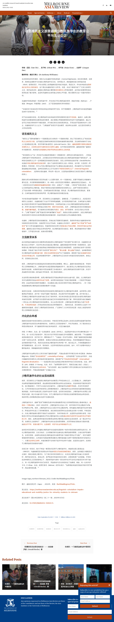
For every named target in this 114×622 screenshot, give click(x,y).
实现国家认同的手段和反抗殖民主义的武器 (54, 150)
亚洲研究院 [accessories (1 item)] (40, 529)
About (59, 13)
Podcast (67, 13)
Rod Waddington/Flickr (66, 484)
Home (30, 13)
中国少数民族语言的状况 (35, 163)
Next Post (85, 543)
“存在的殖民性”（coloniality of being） (50, 356)
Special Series (39, 13)
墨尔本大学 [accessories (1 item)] (57, 529)
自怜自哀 (42, 367)
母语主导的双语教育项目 (62, 451)
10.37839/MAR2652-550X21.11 (41, 503)
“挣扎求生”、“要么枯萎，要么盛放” (62, 250)
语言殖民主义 (60, 90)
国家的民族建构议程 (42, 185)
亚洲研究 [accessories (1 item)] (31, 529)
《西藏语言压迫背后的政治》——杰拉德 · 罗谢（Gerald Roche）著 (42, 584)
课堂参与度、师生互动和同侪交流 (47, 253)
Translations (77, 13)
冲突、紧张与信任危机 (55, 207)
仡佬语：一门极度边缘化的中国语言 (78, 547)
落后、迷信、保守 (61, 210)
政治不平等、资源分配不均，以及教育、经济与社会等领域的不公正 (47, 424)
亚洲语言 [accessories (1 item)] (48, 529)
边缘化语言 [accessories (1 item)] (81, 529)
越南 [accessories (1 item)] (74, 529)
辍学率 (70, 386)
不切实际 (73, 117)
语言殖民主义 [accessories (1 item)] (66, 529)
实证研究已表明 (33, 441)
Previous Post (30, 543)
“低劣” (58, 212)
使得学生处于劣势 (42, 280)
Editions (50, 13)
